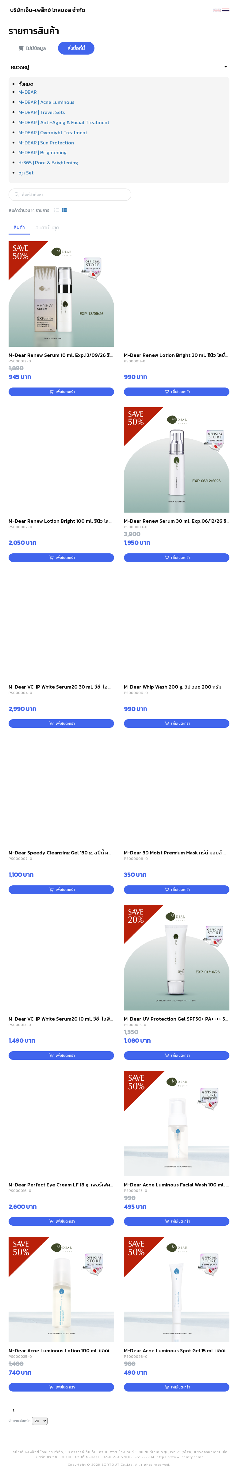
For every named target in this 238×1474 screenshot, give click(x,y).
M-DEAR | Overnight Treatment (52, 132)
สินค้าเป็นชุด (47, 227)
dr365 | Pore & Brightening (48, 162)
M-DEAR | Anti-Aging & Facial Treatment (63, 122)
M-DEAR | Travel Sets (41, 112)
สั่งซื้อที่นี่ (76, 48)
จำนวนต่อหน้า (20, 1421)
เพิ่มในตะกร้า (62, 392)
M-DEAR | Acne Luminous (46, 102)
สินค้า (19, 227)
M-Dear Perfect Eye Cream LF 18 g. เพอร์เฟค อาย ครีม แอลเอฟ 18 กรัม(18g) (92, 1184)
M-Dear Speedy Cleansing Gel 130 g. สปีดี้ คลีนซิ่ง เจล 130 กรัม (78, 852)
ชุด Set (25, 172)
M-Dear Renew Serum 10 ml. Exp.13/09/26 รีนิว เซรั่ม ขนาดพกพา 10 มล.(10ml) (95, 355)
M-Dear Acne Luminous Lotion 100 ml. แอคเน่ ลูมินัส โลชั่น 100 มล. (82, 1350)
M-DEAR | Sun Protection (46, 142)
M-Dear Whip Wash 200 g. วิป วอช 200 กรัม (172, 686)
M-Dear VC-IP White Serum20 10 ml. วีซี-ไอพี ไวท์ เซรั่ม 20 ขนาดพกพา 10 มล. (94, 1018)
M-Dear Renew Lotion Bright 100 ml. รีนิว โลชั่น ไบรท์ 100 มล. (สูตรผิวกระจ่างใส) (97, 521)
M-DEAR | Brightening (42, 152)
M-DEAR (27, 92)
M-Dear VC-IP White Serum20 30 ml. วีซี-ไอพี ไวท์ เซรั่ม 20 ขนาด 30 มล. (88, 686)
